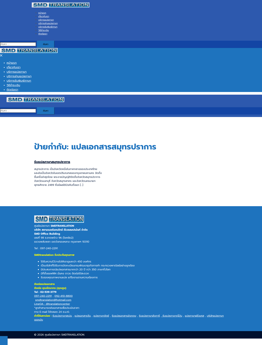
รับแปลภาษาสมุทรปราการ (52, 161)
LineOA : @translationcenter (52, 304)
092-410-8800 (63, 296)
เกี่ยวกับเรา (43, 16)
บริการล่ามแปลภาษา (48, 23)
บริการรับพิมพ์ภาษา (47, 27)
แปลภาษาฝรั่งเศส (194, 316)
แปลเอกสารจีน (82, 316)
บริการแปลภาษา (46, 20)
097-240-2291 (43, 296)
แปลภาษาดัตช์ (101, 316)
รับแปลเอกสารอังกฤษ (124, 316)
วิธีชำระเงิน (43, 30)
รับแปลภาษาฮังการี (149, 316)
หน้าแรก (42, 13)
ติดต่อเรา (42, 34)
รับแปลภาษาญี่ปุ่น (172, 316)
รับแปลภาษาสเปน (62, 316)
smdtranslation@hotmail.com (53, 300)
